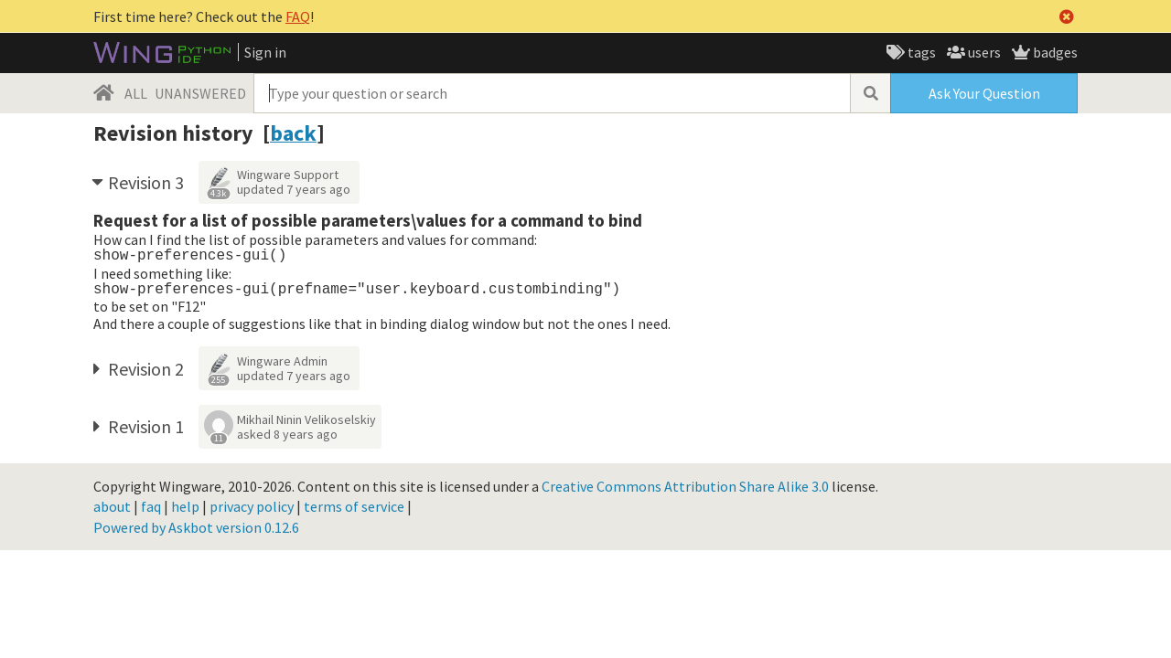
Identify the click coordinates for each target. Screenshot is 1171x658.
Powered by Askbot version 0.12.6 (196, 527)
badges (1054, 52)
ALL (135, 93)
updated (293, 189)
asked (287, 434)
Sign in (265, 52)
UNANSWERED (200, 93)
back (293, 133)
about (112, 506)
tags (920, 52)
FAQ (297, 16)
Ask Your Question (984, 93)
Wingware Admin (282, 361)
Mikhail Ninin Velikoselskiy (306, 419)
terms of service (354, 506)
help (185, 506)
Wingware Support (287, 174)
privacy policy (251, 506)
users (983, 52)
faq (151, 506)
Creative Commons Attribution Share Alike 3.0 (685, 486)
